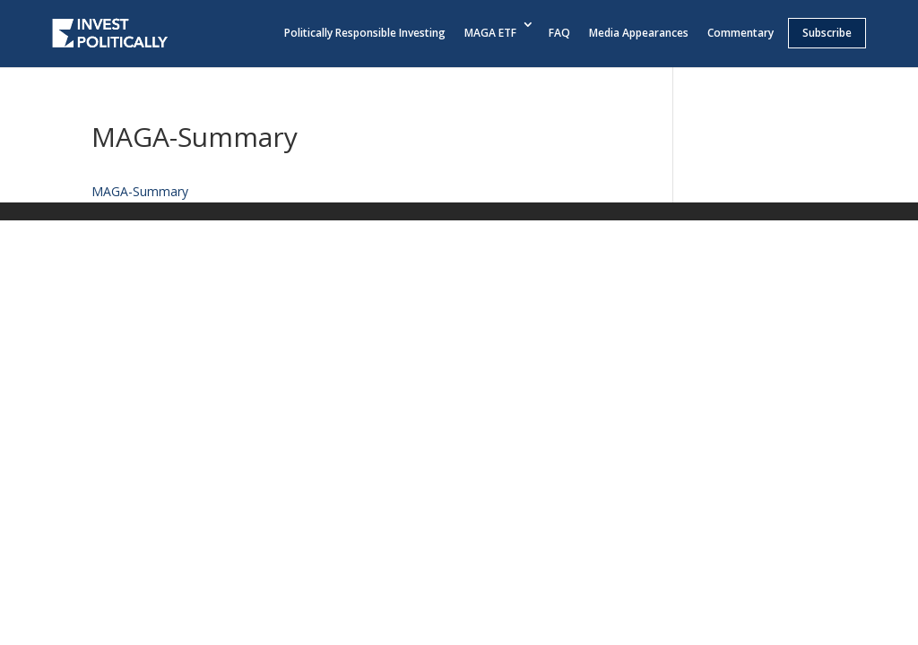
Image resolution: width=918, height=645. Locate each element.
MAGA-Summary (139, 191)
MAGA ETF (490, 32)
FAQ (559, 32)
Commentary (740, 32)
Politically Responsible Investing (365, 32)
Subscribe (827, 32)
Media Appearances (638, 32)
